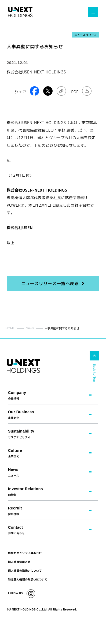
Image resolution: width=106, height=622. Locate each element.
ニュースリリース (85, 35)
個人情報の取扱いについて (25, 570)
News (30, 328)
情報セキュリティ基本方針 (25, 553)
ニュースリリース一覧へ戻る (50, 283)
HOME (10, 328)
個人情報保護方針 (19, 562)
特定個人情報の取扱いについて (27, 579)
